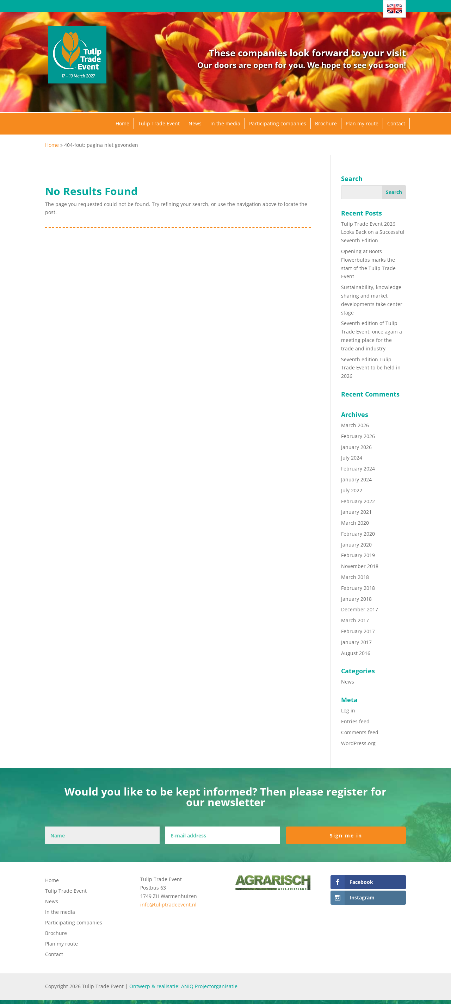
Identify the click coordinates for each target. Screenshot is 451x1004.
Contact (396, 123)
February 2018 (358, 588)
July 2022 (351, 490)
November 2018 (359, 566)
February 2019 (358, 555)
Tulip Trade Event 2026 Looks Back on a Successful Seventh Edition (372, 232)
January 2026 (356, 447)
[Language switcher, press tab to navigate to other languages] (394, 9)
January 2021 (356, 512)
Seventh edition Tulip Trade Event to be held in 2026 (371, 368)
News (195, 123)
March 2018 (355, 577)
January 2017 (356, 642)
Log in (348, 710)
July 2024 (351, 457)
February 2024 (358, 468)
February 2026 (358, 436)
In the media (225, 123)
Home (122, 123)
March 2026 (355, 425)
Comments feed (359, 732)
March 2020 (355, 522)
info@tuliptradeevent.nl (168, 904)
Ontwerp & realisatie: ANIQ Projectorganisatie (183, 986)
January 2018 (356, 598)
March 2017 (355, 620)
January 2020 (356, 544)
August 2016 (355, 653)
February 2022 (358, 501)
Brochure (326, 123)
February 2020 (358, 533)
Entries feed (355, 721)
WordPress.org (358, 743)
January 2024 (356, 479)
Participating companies (277, 123)
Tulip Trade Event (159, 123)
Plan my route (362, 123)
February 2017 (358, 631)
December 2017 (359, 609)
